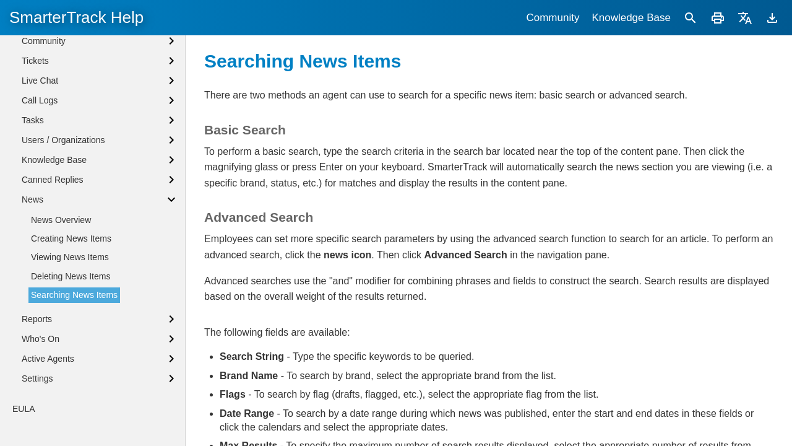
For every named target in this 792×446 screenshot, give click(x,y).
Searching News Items (74, 295)
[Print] (717, 17)
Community (552, 18)
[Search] (690, 17)
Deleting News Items (70, 276)
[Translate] (745, 17)
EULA (23, 409)
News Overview (61, 220)
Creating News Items (71, 238)
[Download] (772, 17)
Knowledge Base (631, 18)
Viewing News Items (70, 257)
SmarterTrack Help (76, 17)
